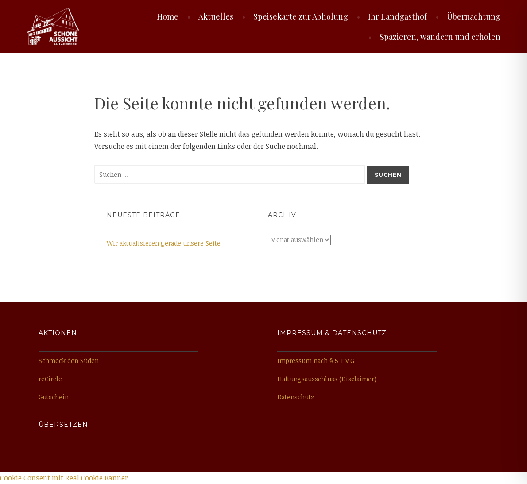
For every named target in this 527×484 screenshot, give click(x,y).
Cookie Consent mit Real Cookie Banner (64, 478)
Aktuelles (215, 16)
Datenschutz (295, 397)
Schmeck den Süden (69, 360)
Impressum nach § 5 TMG (315, 360)
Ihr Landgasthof (397, 16)
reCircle (50, 379)
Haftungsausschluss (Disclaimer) (326, 379)
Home (167, 16)
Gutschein (54, 397)
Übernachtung (473, 16)
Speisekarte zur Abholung (300, 16)
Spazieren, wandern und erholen (440, 37)
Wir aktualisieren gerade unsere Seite (164, 243)
